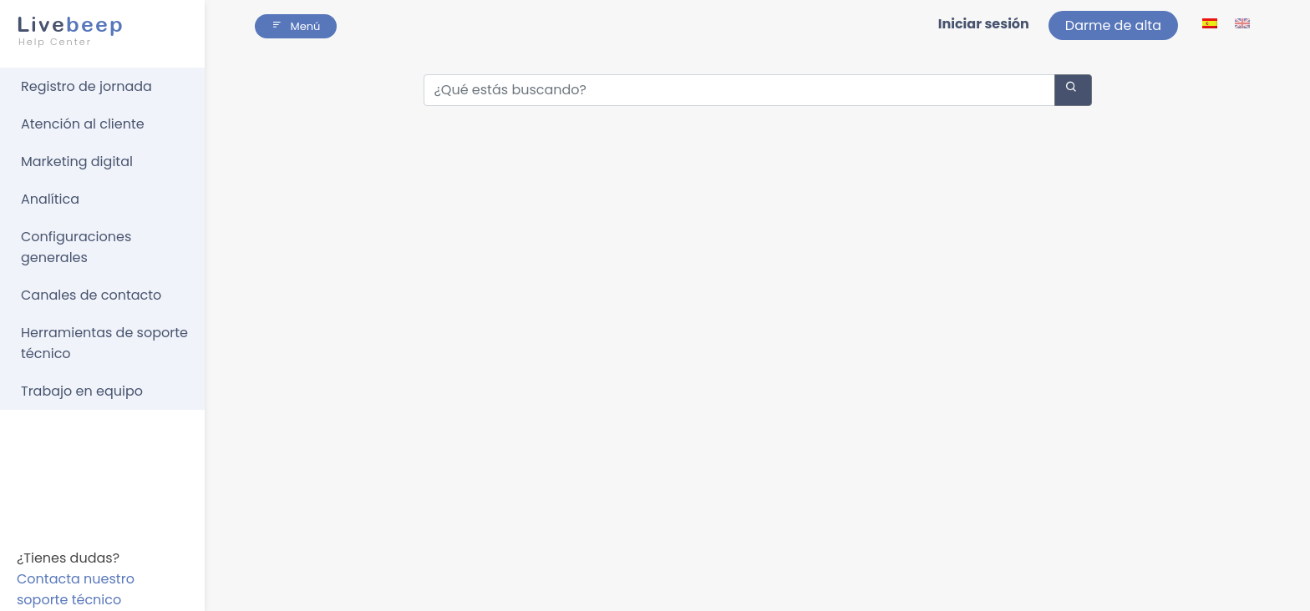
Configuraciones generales (76, 247)
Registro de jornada (86, 86)
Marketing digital (77, 161)
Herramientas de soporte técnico (104, 343)
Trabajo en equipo (82, 391)
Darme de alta (1113, 25)
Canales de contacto (91, 295)
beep (97, 31)
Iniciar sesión (983, 23)
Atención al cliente (83, 124)
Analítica (50, 199)
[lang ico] (1211, 23)
